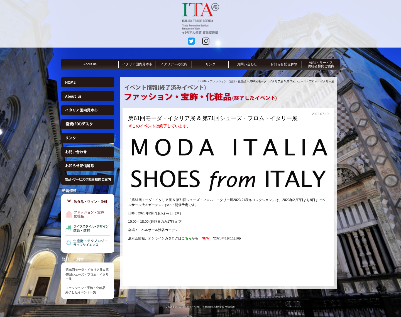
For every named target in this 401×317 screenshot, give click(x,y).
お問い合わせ (247, 64)
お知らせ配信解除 (283, 64)
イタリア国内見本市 (137, 64)
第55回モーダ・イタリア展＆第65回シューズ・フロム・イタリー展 (87, 274)
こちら (187, 238)
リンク (211, 64)
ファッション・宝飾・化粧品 (228, 81)
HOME (203, 81)
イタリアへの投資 (173, 64)
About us (89, 64)
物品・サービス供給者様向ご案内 (321, 64)
